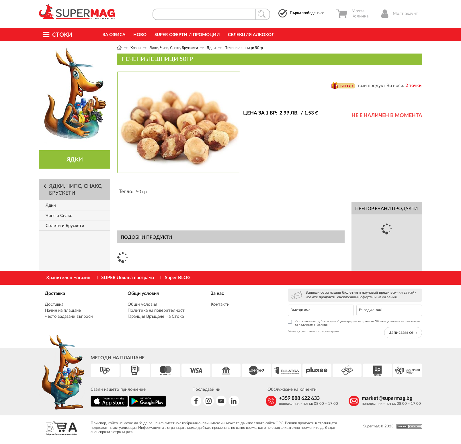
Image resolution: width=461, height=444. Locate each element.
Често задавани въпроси (69, 316)
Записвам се (403, 332)
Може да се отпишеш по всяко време (313, 331)
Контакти (220, 304)
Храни (135, 48)
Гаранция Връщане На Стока (156, 316)
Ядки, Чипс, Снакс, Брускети (173, 48)
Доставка (55, 293)
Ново (139, 35)
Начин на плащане (63, 310)
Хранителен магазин (68, 277)
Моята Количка (352, 14)
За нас (217, 293)
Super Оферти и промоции (187, 35)
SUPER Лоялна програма (127, 277)
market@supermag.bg (387, 398)
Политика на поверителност (156, 310)
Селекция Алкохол (251, 35)
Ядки (211, 48)
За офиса (114, 35)
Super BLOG (178, 277)
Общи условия (143, 293)
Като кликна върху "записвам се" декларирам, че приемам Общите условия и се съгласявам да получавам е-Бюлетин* (354, 323)
